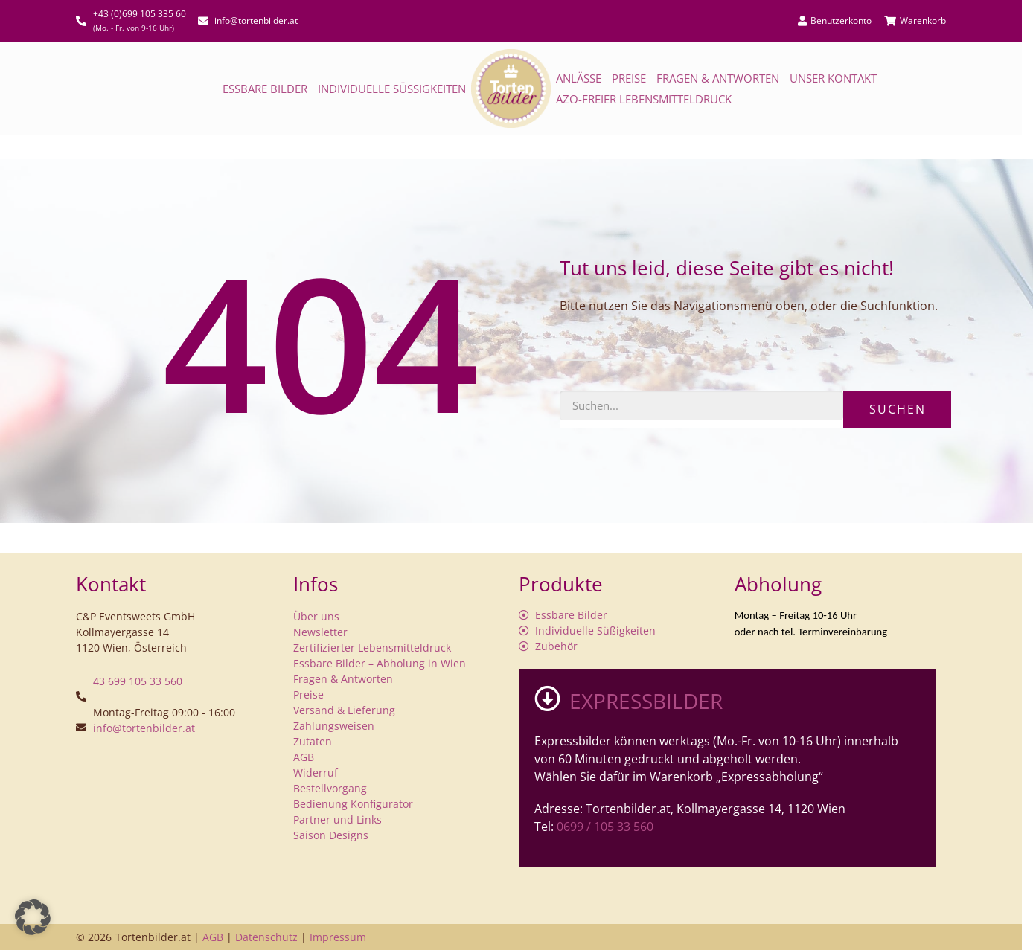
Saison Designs (330, 835)
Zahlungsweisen (333, 726)
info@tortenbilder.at (144, 728)
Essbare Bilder (265, 88)
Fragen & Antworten (717, 78)
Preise (629, 78)
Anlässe (578, 78)
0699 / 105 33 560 (605, 826)
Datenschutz (266, 937)
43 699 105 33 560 (137, 681)
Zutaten (312, 741)
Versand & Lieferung (344, 710)
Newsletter (320, 632)
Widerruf (315, 773)
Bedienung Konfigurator (353, 804)
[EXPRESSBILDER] (547, 698)
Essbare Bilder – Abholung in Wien (379, 663)
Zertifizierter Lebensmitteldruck (372, 648)
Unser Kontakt (833, 78)
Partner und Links (337, 819)
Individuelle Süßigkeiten (392, 88)
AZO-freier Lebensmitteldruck (644, 99)
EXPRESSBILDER (646, 701)
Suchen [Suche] (897, 409)
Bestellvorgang (330, 788)
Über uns (316, 616)
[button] (32, 917)
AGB (303, 757)
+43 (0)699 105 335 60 (139, 13)
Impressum (338, 937)
